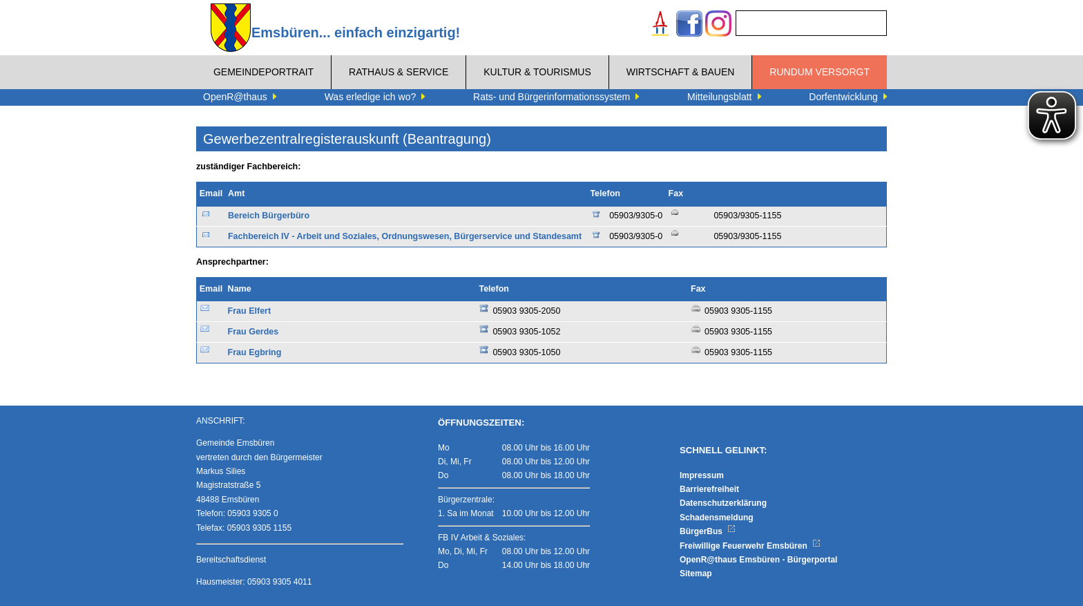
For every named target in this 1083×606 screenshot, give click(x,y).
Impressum (702, 475)
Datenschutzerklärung (723, 503)
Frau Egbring (255, 352)
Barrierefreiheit (709, 489)
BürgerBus (708, 531)
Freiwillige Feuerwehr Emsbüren (750, 546)
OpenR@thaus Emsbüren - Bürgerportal (758, 560)
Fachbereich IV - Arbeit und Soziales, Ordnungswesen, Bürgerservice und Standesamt (405, 236)
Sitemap (696, 573)
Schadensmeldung (717, 517)
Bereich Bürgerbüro (268, 215)
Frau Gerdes (253, 332)
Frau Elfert (249, 311)
